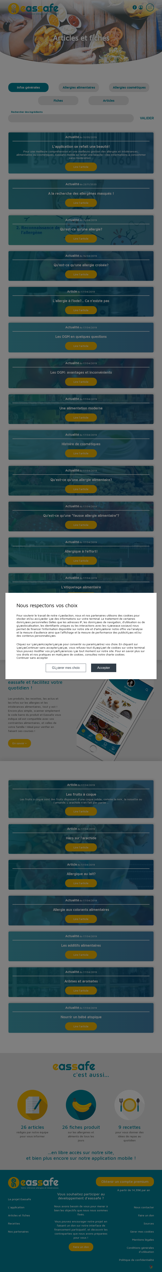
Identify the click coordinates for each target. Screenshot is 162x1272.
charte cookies (115, 654)
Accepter (103, 667)
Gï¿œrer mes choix (66, 667)
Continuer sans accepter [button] (32, 657)
